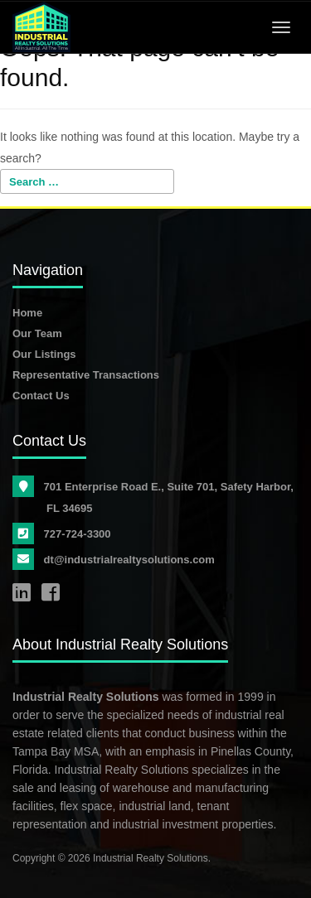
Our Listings (44, 354)
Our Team (37, 333)
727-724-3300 (78, 534)
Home (27, 313)
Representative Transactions (85, 375)
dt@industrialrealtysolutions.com (130, 559)
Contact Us (41, 395)
